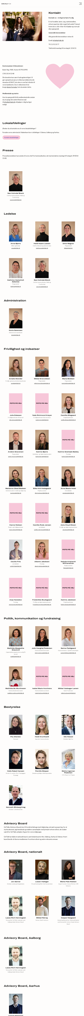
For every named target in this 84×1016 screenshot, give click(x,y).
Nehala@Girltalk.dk (68, 568)
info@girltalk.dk (9, 102)
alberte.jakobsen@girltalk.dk (42, 566)
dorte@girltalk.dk (15, 335)
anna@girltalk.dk (15, 248)
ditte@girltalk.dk (68, 248)
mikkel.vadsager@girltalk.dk (68, 693)
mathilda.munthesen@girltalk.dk (15, 693)
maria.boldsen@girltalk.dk (68, 383)
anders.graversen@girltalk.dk (15, 456)
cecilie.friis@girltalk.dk (15, 566)
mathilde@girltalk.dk (15, 656)
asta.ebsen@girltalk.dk (68, 529)
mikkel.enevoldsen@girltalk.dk (42, 383)
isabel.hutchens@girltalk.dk (42, 693)
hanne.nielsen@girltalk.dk (15, 529)
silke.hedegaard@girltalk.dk (42, 493)
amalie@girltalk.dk (15, 383)
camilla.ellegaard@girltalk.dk (68, 420)
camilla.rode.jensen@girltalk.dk (42, 529)
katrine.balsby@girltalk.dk (68, 456)
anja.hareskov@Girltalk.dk (15, 604)
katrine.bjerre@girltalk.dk (42, 456)
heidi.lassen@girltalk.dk (42, 248)
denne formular (12, 87)
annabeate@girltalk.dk (68, 493)
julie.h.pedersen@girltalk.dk (42, 653)
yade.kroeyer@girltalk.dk (42, 420)
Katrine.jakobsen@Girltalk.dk (68, 604)
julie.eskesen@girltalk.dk (15, 420)
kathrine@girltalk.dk (16, 286)
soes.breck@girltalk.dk (15, 200)
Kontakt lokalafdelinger (11, 137)
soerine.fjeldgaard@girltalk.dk (68, 653)
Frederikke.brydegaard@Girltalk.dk (42, 604)
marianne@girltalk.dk (15, 493)
